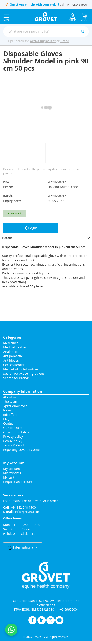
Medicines (10, 343)
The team (10, 401)
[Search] (82, 31)
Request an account (17, 482)
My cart (8, 477)
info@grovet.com (26, 512)
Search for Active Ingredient (23, 373)
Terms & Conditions (17, 445)
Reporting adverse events (22, 450)
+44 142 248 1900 (76, 5)
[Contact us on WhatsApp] (11, 630)
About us (9, 397)
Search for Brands (16, 378)
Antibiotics (11, 360)
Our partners (12, 428)
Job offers (10, 415)
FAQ (6, 419)
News (7, 410)
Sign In (72, 17)
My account (11, 469)
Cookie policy (12, 441)
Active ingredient (43, 41)
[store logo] (46, 17)
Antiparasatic (13, 356)
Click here (28, 533)
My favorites (12, 473)
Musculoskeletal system (20, 369)
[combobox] (46, 31)
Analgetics (10, 352)
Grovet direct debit (17, 432)
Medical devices (15, 347)
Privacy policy (13, 436)
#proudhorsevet (15, 406)
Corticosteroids (14, 365)
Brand (64, 41)
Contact (9, 423)
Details (7, 238)
